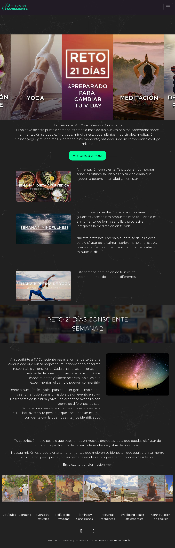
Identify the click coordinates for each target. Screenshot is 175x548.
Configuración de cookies (161, 517)
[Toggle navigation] (168, 6)
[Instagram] (81, 531)
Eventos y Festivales (42, 517)
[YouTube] (94, 531)
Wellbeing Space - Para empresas (133, 517)
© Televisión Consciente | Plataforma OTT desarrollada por (87, 540)
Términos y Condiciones (84, 517)
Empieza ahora (88, 155)
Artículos (9, 514)
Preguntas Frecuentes (107, 517)
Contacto (25, 514)
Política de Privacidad (62, 517)
